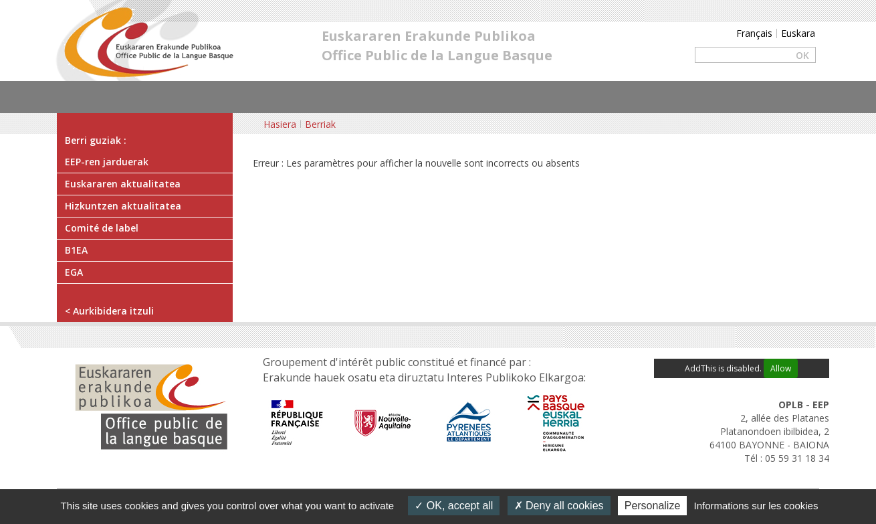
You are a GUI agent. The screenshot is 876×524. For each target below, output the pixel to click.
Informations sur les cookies (755, 505)
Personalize (653, 505)
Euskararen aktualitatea (123, 183)
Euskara (798, 33)
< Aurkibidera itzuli (109, 310)
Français (754, 33)
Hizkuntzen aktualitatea (123, 205)
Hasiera (279, 124)
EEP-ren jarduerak (106, 161)
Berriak (320, 124)
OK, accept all (454, 505)
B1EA (76, 250)
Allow (780, 368)
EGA (74, 272)
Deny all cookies (559, 505)
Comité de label (101, 228)
